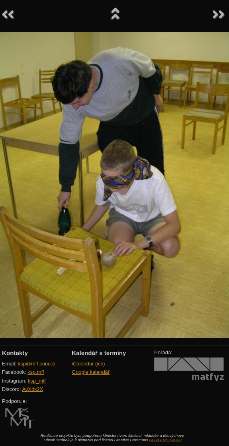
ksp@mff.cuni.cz (37, 364)
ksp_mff (37, 381)
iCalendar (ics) (88, 364)
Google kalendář (91, 372)
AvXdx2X (32, 389)
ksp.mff (35, 372)
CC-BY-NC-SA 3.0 (165, 440)
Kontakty (15, 352)
